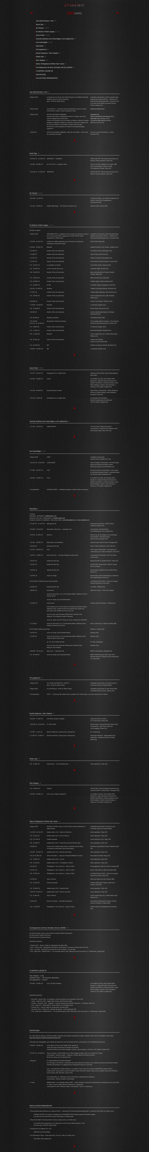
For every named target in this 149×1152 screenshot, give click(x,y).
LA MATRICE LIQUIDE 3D (44, 71)
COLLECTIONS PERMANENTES (47, 78)
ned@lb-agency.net (59, 518)
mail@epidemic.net (50, 516)
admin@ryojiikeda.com (69, 520)
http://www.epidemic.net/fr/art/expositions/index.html (45, 1038)
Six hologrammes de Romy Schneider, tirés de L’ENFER (48, 928)
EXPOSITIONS (41, 74)
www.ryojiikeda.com (83, 520)
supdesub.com (94, 114)
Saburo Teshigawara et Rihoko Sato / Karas (50, 64)
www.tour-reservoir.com (97, 109)
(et (55, 39)
